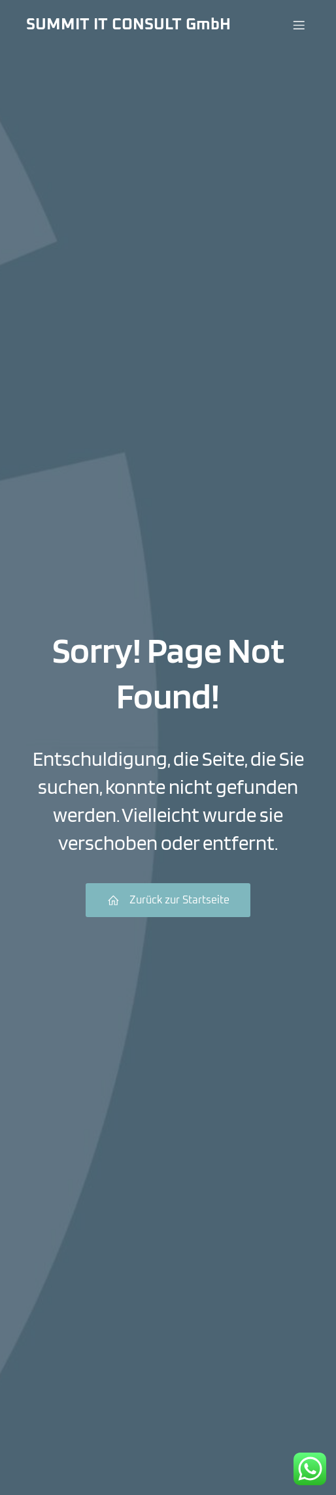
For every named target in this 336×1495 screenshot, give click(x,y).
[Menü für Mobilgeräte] (299, 25)
